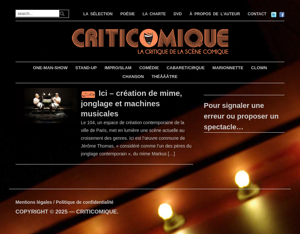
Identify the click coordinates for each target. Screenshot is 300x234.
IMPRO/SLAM (118, 67)
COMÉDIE (149, 67)
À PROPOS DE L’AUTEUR (215, 14)
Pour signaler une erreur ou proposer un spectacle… (241, 116)
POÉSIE (127, 14)
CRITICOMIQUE (96, 212)
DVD (178, 14)
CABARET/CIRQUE (186, 67)
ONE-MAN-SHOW (50, 67)
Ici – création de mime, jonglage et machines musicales (131, 103)
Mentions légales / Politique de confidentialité (65, 202)
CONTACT (257, 14)
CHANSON (133, 76)
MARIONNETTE (228, 67)
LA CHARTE (154, 14)
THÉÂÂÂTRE (165, 76)
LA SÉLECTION (98, 14)
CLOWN (259, 67)
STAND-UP (86, 67)
